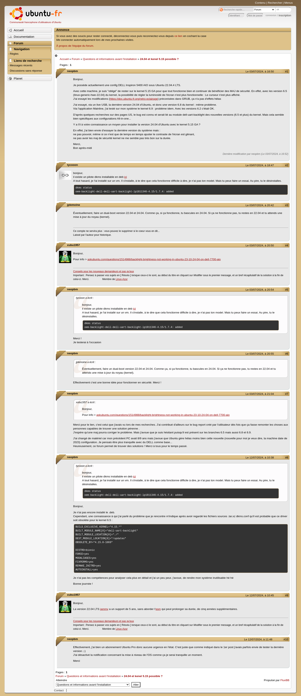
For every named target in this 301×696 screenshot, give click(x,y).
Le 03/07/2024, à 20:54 (260, 289)
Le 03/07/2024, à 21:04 (260, 393)
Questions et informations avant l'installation (110, 59)
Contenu (260, 2)
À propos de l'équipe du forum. (75, 45)
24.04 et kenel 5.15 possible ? (159, 59)
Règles (14, 53)
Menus (288, 2)
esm (158, 609)
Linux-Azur (122, 279)
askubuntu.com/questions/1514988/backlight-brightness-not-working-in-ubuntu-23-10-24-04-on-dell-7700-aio (154, 259)
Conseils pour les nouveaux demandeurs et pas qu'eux (103, 271)
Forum (76, 59)
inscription (285, 15)
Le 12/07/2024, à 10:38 (260, 457)
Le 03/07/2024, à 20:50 (260, 245)
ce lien (178, 36)
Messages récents (21, 65)
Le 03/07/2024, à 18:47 (260, 165)
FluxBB (284, 680)
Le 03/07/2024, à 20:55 (260, 353)
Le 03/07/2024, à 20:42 (260, 205)
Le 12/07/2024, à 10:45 (260, 595)
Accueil (64, 59)
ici (125, 176)
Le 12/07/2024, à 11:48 (258, 639)
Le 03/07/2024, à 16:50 (260, 71)
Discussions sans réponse (26, 70)
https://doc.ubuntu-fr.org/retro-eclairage (134, 98)
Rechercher (275, 2)
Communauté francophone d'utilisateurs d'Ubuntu (35, 22)
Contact (59, 690)
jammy (104, 609)
